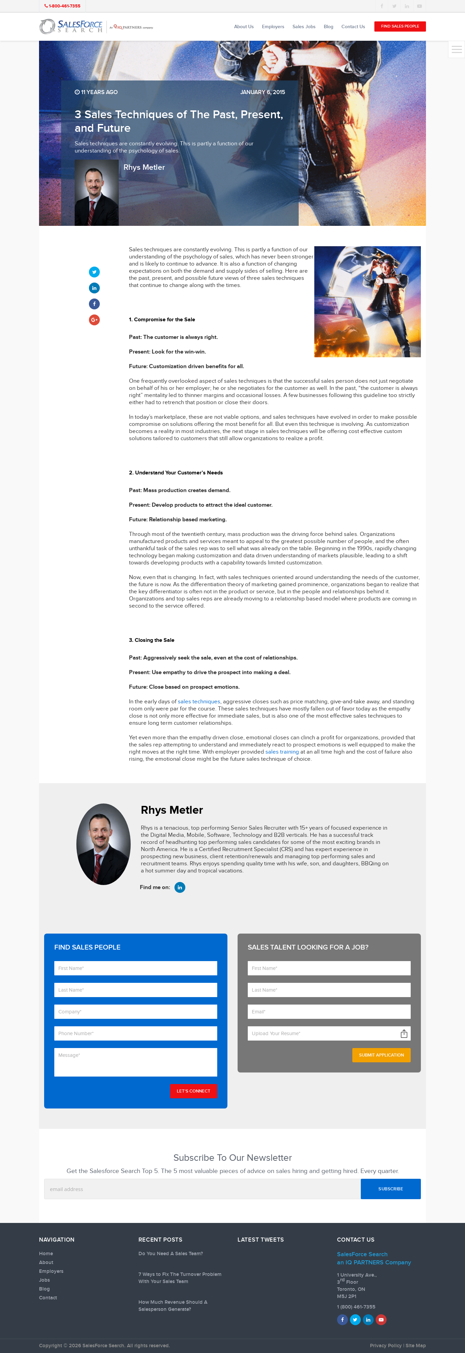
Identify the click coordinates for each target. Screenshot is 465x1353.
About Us (244, 27)
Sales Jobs (304, 27)
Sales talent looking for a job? (308, 947)
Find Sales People (400, 26)
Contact (48, 1298)
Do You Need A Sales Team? (170, 1254)
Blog (328, 27)
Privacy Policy (386, 1346)
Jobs (44, 1280)
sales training (282, 751)
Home (46, 1254)
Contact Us (353, 27)
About (46, 1263)
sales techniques (199, 701)
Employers (273, 27)
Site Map (416, 1346)
